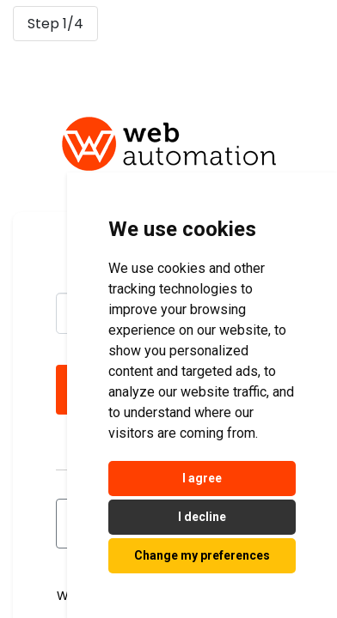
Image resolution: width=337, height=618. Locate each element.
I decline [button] (202, 517)
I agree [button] (202, 478)
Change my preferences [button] (202, 555)
